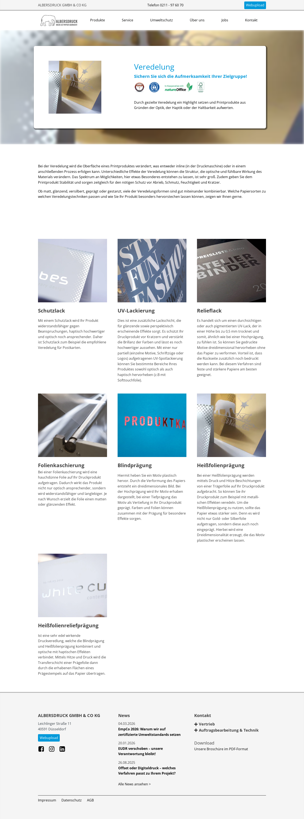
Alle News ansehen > (134, 784)
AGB (90, 800)
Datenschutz (71, 800)
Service (127, 20)
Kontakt (251, 20)
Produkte (97, 20)
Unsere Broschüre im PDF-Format (221, 749)
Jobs (224, 20)
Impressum (47, 800)
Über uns (197, 20)
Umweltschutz (161, 20)
